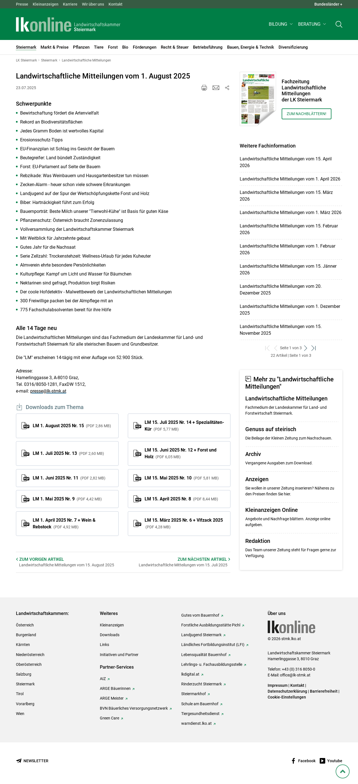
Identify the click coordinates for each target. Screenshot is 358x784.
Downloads (109, 635)
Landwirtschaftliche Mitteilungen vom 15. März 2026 (286, 196)
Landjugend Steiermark (201, 635)
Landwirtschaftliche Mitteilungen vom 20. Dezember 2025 (281, 290)
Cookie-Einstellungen (287, 697)
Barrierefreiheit (324, 691)
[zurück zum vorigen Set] (275, 348)
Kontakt (116, 4)
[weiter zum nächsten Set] (305, 348)
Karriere (70, 4)
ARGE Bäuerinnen (115, 688)
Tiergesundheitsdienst (200, 713)
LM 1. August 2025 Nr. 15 (72, 425)
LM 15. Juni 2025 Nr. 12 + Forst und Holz (180, 453)
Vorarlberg (25, 704)
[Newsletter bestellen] (32, 761)
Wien (20, 713)
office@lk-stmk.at (295, 675)
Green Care (109, 718)
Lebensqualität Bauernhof (204, 654)
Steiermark (25, 684)
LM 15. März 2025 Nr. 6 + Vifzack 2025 (184, 523)
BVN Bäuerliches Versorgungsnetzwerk (134, 708)
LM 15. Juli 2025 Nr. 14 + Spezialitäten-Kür (184, 426)
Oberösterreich (29, 664)
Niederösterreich (30, 654)
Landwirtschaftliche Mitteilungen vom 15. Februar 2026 (289, 229)
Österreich (25, 625)
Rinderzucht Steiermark (201, 684)
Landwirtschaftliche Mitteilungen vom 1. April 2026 (290, 179)
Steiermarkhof (193, 694)
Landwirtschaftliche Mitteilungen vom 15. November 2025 (281, 330)
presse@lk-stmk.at (48, 391)
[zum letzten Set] (313, 348)
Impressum (278, 685)
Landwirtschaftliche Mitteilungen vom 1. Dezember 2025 (290, 310)
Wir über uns (93, 4)
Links (104, 644)
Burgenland (26, 635)
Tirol (19, 694)
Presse (22, 4)
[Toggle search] (339, 24)
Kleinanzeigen (45, 4)
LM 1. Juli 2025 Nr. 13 (68, 453)
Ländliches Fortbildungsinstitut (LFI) (212, 644)
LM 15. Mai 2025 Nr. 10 (182, 478)
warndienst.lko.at (196, 723)
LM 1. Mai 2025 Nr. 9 (67, 499)
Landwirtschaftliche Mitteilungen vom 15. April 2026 (286, 162)
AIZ (103, 678)
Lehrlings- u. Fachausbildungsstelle (211, 664)
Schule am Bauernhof (199, 704)
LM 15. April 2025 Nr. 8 (181, 499)
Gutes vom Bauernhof (200, 615)
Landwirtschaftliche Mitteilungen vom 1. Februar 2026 (287, 249)
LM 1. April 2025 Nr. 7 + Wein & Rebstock (64, 523)
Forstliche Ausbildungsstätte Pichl (210, 625)
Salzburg (23, 674)
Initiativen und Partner (119, 654)
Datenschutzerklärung (287, 691)
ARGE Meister (112, 698)
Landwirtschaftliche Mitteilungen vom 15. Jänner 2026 (288, 269)
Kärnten (23, 644)
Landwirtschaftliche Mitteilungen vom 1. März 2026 (290, 212)
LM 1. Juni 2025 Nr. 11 (69, 478)
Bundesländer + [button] (328, 4)
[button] (281, 24)
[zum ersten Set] (267, 348)
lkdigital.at (190, 674)
